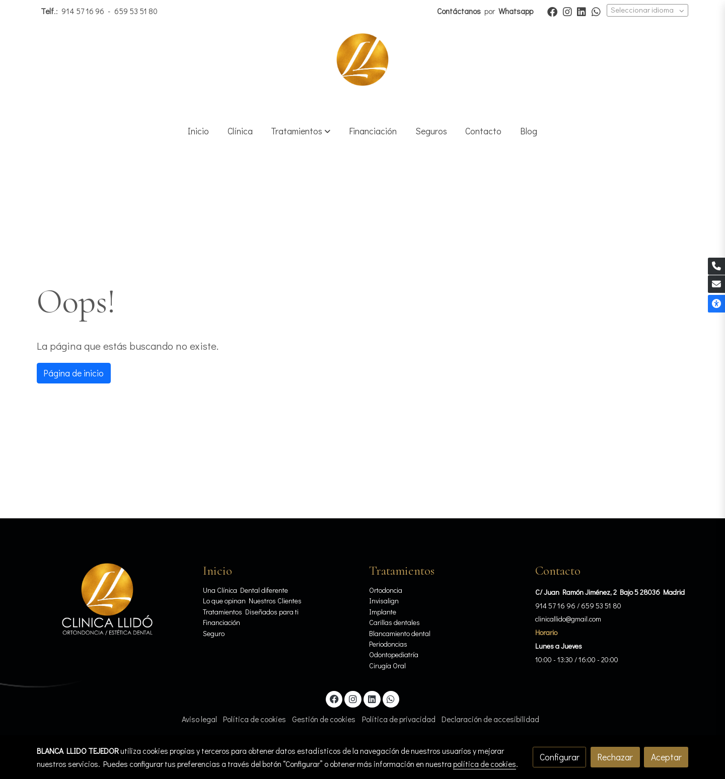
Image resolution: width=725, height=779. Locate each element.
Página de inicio (73, 373)
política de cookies (484, 764)
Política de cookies (254, 719)
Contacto (558, 570)
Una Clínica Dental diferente (245, 590)
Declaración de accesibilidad (490, 719)
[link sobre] (113, 599)
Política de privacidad (399, 719)
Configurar (559, 757)
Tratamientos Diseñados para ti (251, 611)
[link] (362, 69)
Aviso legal (199, 719)
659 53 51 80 (136, 11)
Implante (382, 611)
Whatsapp (516, 11)
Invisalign (384, 600)
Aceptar (666, 757)
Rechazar (615, 757)
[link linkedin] (581, 11)
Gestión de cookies (323, 719)
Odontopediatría (393, 654)
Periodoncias (388, 644)
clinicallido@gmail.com (568, 619)
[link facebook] (552, 11)
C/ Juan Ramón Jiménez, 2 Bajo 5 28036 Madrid (610, 592)
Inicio (217, 570)
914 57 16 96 (82, 11)
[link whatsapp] (596, 11)
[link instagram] (567, 11)
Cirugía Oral (387, 665)
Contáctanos (459, 11)
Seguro (214, 633)
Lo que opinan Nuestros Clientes (252, 600)
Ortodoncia (385, 590)
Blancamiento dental (399, 633)
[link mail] (716, 284)
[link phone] (716, 266)
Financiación (222, 622)
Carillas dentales (394, 622)
